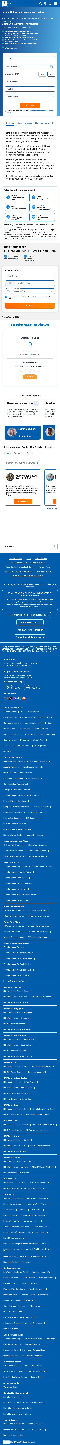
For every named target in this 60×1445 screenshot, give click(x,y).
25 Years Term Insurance (38, 926)
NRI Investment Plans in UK (14, 1183)
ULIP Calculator (36, 795)
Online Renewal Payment (13, 1424)
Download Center (10, 1262)
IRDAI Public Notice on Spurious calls (30, 615)
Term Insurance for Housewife (16, 976)
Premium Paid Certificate (14, 1289)
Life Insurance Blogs (33, 1339)
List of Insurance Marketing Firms (17, 1414)
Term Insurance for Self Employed (17, 883)
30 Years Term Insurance (13, 926)
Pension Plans (46, 717)
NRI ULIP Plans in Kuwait (40, 1146)
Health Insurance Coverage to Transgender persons (24, 1256)
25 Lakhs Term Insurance (38, 916)
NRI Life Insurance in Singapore (16, 1018)
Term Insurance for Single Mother (17, 964)
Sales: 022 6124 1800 (32, 1366)
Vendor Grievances (31, 1221)
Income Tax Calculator (12, 818)
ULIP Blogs (50, 1339)
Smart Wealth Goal (47, 734)
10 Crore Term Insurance (13, 845)
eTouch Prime (39, 740)
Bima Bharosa (41, 559)
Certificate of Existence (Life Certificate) (20, 1317)
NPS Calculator (9, 773)
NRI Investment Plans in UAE (15, 1066)
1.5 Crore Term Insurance (13, 856)
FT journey (24, 740)
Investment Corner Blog (32, 1356)
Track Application (46, 1278)
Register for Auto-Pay (41, 1272)
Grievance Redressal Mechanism (34, 1295)
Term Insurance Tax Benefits (15, 878)
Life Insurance (29, 734)
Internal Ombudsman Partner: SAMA (28, 576)
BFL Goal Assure (23, 746)
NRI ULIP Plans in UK (11, 1188)
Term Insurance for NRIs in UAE (16, 900)
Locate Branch (37, 1377)
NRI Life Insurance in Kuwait (14, 1146)
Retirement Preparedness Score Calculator (21, 778)
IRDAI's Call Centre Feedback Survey (20, 567)
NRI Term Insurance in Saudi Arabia (17, 1056)
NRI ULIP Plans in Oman (12, 1115)
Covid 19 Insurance (11, 734)
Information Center (11, 1221)
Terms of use (8, 1210)
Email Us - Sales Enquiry (37, 1371)
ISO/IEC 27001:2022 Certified (19, 1442)
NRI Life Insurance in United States (17, 1088)
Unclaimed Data (15, 559)
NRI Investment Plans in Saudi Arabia (18, 1039)
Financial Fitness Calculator (14, 801)
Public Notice (40, 1232)
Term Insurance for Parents (14, 889)
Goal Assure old (9, 740)
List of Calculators (35, 1430)
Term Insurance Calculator (14, 795)
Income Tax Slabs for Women (15, 981)
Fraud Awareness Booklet (30, 630)
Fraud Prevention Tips (30, 622)
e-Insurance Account (12, 1323)
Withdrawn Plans (41, 729)
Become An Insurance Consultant (19, 571)
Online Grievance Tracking (14, 1306)
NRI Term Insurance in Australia (16, 1173)
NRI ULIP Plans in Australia (42, 1167)
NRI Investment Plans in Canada (16, 991)
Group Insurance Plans (34, 723)
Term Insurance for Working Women (18, 953)
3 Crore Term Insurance (13, 851)
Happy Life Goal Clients (36, 1204)
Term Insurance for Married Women (17, 959)
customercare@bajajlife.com (19, 665)
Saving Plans (33, 712)
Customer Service (11, 1366)
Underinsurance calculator (14, 761)
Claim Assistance (10, 1278)
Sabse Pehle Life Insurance (30, 637)
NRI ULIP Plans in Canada (41, 997)
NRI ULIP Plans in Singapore (14, 1024)
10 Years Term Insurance (13, 937)
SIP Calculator (26, 773)
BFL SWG (7, 751)
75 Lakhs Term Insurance (13, 910)
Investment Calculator (12, 812)
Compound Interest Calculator (16, 807)
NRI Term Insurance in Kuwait (15, 1151)
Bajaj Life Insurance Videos (34, 1215)
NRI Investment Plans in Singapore (17, 1012)
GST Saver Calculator (38, 761)
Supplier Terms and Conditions (16, 1227)
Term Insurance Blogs (12, 1339)
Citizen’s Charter (10, 1329)
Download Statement (28, 1283)
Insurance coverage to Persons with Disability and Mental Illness (27, 1250)
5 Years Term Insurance (37, 937)
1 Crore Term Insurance (37, 856)
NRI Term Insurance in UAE (35, 1072)
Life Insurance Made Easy (37, 1198)
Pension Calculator (41, 807)
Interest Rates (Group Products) (16, 1232)
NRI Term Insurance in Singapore (16, 1029)
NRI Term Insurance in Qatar (37, 1130)
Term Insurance (9, 712)
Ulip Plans (13, 12)
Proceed (30, 105)
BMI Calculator (32, 818)
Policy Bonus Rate (11, 1215)
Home (4, 12)
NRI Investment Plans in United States (19, 1082)
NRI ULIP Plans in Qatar (12, 1130)
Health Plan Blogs (10, 1356)
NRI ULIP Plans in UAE (12, 1072)
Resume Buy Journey (35, 835)
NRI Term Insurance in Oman (37, 1115)
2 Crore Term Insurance (36, 851)
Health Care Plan (29, 717)
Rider (50, 723)
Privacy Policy (45, 567)
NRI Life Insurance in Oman (44, 1109)
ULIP (22, 712)
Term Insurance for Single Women (17, 970)
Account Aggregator (33, 1323)
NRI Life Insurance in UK (39, 1183)
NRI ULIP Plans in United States (16, 1093)
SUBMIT (30, 305)
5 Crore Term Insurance (37, 845)
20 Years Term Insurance (13, 932)
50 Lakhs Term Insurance (38, 910)
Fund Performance (37, 1289)
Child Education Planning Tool (15, 784)
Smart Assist (35, 1210)
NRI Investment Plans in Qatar (15, 1125)
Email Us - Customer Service (15, 1377)
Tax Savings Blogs (32, 1344)
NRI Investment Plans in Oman (16, 1109)
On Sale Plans (24, 729)
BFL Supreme (40, 746)
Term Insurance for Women (14, 947)
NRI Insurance (9, 729)
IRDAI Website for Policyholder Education (28, 563)
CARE (40, 233)
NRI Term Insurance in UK (34, 1188)
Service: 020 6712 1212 (13, 1371)
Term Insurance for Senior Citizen (17, 872)
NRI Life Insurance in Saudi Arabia (17, 1045)
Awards (6, 1198)
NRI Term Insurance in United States (18, 1099)
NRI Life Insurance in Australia (15, 1167)
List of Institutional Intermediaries (17, 1408)
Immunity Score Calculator (14, 824)
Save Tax (22, 1210)
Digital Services (28, 1278)
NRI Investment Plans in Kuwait (16, 1140)
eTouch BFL (8, 746)
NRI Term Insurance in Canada (15, 1003)
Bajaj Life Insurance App (13, 1435)
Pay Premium (9, 1283)
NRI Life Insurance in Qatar (43, 1125)
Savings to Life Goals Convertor (16, 790)
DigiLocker (26, 1262)
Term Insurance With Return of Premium (20, 895)
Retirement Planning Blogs (33, 1350)
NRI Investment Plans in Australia (17, 1161)
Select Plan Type (13, 288)
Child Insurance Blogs (12, 1344)
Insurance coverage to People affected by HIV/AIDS (24, 1244)
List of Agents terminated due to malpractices (23, 1403)
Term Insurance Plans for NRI (15, 866)
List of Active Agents (12, 1397)
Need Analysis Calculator (13, 1430)
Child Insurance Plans (12, 723)
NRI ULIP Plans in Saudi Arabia (15, 1051)
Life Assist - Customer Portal (15, 1272)
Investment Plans (10, 717)
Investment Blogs (10, 1350)
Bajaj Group (18, 1198)
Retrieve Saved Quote (12, 835)
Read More (23, 501)
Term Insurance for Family (42, 866)
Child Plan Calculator (35, 812)
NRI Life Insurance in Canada (15, 997)
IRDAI (29, 559)
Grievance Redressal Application (16, 1300)
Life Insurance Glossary (13, 1204)
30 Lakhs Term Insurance (13, 916)
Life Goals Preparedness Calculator (18, 829)
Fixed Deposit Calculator (33, 767)
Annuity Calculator (11, 767)
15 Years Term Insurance (38, 932)
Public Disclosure (40, 1227)
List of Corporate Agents (13, 1238)
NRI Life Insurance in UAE (41, 1066)
